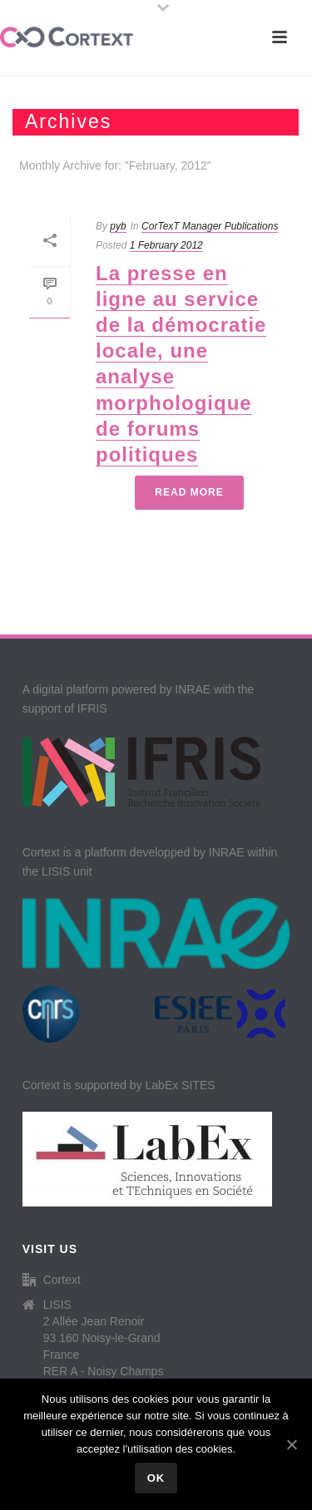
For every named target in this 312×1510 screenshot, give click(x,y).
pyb (118, 226)
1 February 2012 (166, 245)
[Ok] (291, 1444)
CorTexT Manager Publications (209, 226)
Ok (156, 1478)
